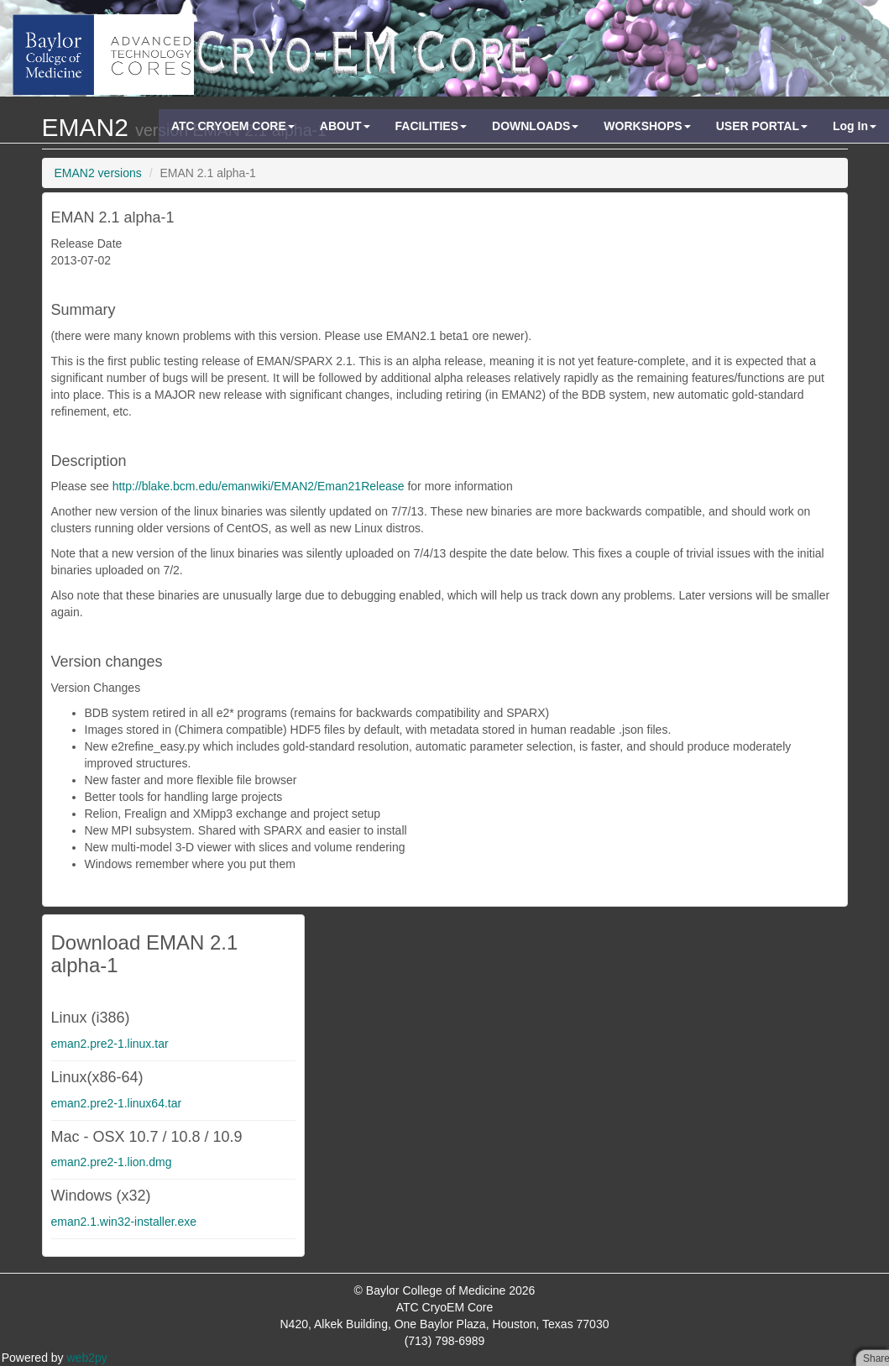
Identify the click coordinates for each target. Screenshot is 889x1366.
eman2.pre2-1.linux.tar (110, 1043)
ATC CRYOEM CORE (233, 126)
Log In (854, 126)
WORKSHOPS (647, 126)
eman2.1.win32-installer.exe (124, 1221)
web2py (87, 1357)
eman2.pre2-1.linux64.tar (116, 1103)
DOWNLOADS (535, 126)
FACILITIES (431, 126)
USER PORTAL (762, 126)
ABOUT (345, 126)
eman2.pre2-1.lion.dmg (111, 1162)
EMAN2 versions (98, 173)
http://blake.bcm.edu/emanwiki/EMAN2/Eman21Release (258, 486)
